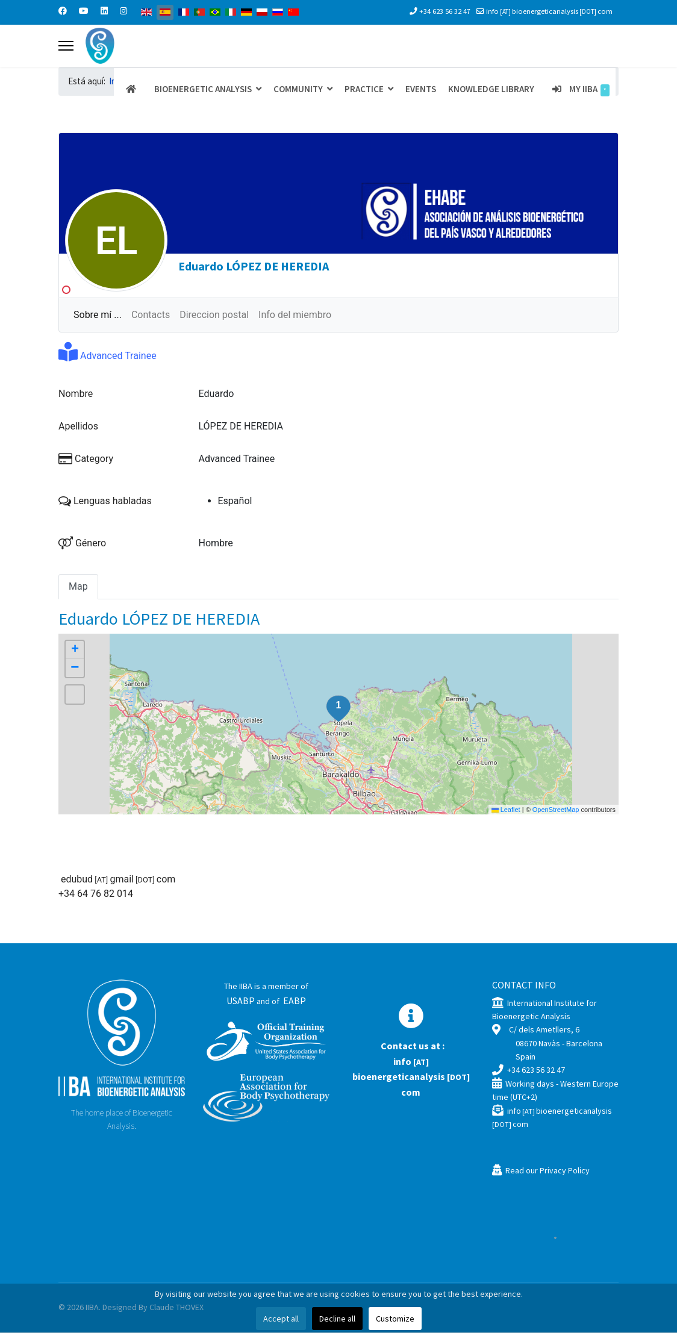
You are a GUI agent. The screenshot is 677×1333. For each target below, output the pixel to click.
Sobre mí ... (97, 315)
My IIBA (578, 89)
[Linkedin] (104, 10)
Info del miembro (294, 315)
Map (78, 587)
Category (85, 459)
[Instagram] (123, 10)
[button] (338, 710)
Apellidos (78, 426)
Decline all (337, 1318)
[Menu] (65, 46)
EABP (294, 1001)
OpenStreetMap (555, 810)
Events (420, 89)
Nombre (75, 394)
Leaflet (505, 810)
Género (82, 543)
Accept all (281, 1318)
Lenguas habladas (105, 501)
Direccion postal (214, 315)
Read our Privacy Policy (547, 1171)
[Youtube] (84, 10)
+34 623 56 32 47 (444, 11)
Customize (395, 1318)
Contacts (150, 315)
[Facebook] (62, 10)
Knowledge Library (491, 89)
